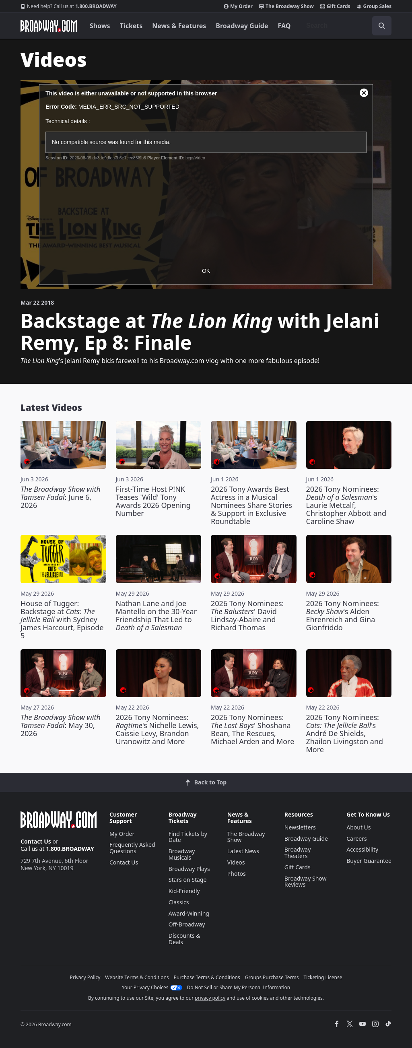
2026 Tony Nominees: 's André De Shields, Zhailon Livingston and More (344, 733)
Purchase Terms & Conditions (207, 977)
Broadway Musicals (182, 854)
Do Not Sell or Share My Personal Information (238, 987)
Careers (356, 838)
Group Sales (374, 6)
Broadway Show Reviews (305, 882)
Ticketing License (323, 977)
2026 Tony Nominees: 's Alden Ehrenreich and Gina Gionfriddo (342, 615)
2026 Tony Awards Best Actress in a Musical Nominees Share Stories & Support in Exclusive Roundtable (251, 505)
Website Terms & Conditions (137, 977)
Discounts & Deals (184, 939)
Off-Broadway (187, 924)
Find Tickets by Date (188, 837)
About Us (358, 827)
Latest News (243, 851)
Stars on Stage (188, 879)
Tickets (131, 26)
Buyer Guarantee (368, 860)
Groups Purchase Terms (272, 977)
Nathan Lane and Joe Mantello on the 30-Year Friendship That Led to (156, 615)
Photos (236, 873)
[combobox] (345, 25)
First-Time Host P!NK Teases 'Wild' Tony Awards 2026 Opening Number (153, 501)
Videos (236, 862)
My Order (238, 6)
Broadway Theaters (297, 853)
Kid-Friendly (184, 891)
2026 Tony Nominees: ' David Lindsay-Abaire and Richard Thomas (247, 615)
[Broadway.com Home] (49, 26)
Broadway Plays (189, 869)
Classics (179, 902)
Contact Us (36, 841)
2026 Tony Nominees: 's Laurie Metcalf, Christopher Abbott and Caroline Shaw (346, 505)
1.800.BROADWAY (69, 6)
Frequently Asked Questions (132, 848)
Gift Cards (335, 6)
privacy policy (210, 997)
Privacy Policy (85, 977)
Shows (100, 26)
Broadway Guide (242, 26)
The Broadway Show (286, 6)
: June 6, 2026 (61, 497)
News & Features (179, 26)
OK (206, 271)
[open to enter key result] (381, 25)
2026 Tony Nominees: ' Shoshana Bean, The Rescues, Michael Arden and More (252, 729)
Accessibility (362, 849)
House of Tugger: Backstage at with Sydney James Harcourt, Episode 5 (62, 619)
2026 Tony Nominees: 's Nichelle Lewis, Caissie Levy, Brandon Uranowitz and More (157, 729)
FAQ (284, 26)
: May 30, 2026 (61, 725)
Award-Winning (189, 913)
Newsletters (300, 827)
